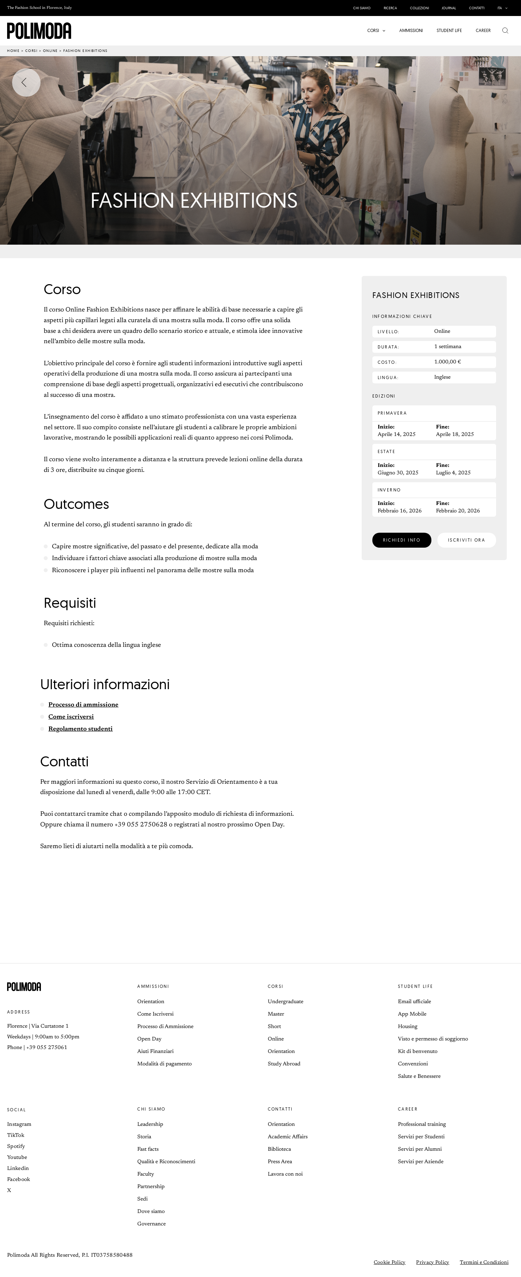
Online (50, 50)
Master (276, 1014)
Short (274, 1026)
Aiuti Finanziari (155, 1051)
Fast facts (148, 1149)
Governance (151, 1224)
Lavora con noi (285, 1174)
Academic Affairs (288, 1137)
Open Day (149, 1039)
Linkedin (18, 1168)
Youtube (17, 1157)
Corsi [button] (276, 986)
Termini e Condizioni (484, 1262)
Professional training (422, 1124)
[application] (505, 8)
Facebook (18, 1179)
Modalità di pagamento (164, 1064)
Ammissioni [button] (153, 986)
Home (13, 50)
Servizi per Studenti (421, 1137)
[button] (503, 8)
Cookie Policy (390, 1262)
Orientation (150, 1002)
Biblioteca (279, 1149)
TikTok (15, 1135)
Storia (144, 1137)
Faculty (145, 1174)
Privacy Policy (432, 1262)
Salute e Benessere (419, 1076)
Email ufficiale (414, 1002)
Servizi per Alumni (420, 1149)
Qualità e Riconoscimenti (166, 1162)
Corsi (31, 50)
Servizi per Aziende (420, 1162)
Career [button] (408, 1109)
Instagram (19, 1124)
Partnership (151, 1187)
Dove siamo (151, 1211)
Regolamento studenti (81, 729)
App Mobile (412, 1014)
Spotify (16, 1146)
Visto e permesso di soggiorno (433, 1039)
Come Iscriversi (155, 1014)
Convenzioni (413, 1064)
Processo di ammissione (83, 705)
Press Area (280, 1162)
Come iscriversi (71, 717)
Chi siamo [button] (151, 1109)
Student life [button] (416, 986)
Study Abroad (284, 1064)
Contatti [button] (280, 1109)
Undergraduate (285, 1002)
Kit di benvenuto (417, 1051)
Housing (408, 1026)
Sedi (142, 1199)
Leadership (150, 1124)
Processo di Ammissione (165, 1026)
